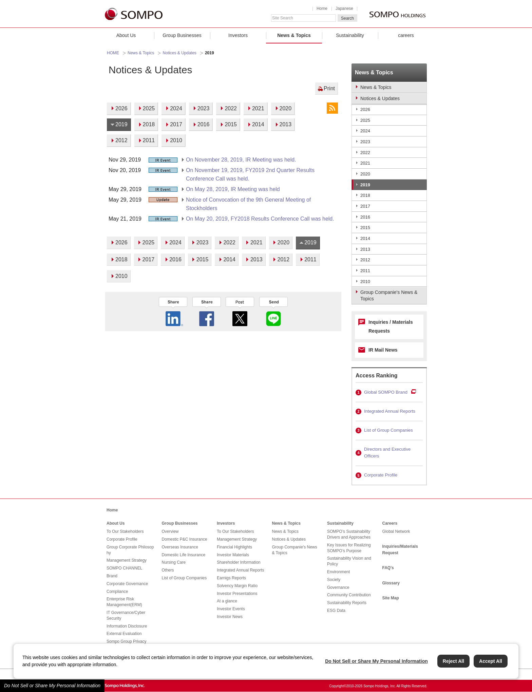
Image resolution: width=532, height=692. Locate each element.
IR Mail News (383, 350)
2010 (365, 281)
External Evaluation (124, 633)
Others (168, 570)
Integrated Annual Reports (389, 411)
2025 (365, 120)
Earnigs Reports (231, 578)
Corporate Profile (380, 475)
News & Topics (294, 35)
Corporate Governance (127, 583)
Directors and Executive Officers (387, 453)
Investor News (230, 616)
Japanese (344, 8)
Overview (170, 531)
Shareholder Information (239, 562)
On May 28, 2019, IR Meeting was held (233, 189)
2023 (365, 141)
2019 (365, 184)
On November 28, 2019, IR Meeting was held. (241, 160)
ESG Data (336, 610)
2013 (365, 249)
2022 (365, 152)
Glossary (391, 583)
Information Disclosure (127, 626)
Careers (390, 523)
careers (406, 35)
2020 (365, 173)
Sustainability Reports (346, 602)
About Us (126, 35)
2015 (365, 227)
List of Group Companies (388, 430)
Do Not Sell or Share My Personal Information (52, 685)
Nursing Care (174, 562)
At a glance (227, 601)
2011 (365, 270)
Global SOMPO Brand (385, 392)
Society (333, 579)
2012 (365, 259)
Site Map (390, 598)
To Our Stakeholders (125, 531)
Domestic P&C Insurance (184, 539)
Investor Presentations (237, 593)
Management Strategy (127, 560)
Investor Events (231, 608)
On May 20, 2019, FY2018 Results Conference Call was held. (260, 219)
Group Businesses (182, 35)
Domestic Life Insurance (184, 555)
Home (322, 8)
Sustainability (350, 35)
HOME (113, 53)
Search (347, 18)
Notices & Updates (179, 53)
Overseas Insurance (180, 547)
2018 (365, 195)
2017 (365, 206)
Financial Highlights (234, 547)
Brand (112, 576)
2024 (365, 130)
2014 (365, 238)
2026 (365, 109)
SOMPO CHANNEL (124, 568)
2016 (365, 217)
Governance (338, 587)
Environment (338, 571)
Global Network (396, 531)
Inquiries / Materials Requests (390, 326)
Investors (238, 35)
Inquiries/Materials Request (400, 549)
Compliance (117, 591)
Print (329, 88)
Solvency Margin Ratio (237, 585)
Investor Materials (233, 555)
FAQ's (388, 567)
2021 (365, 163)
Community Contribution (349, 595)
